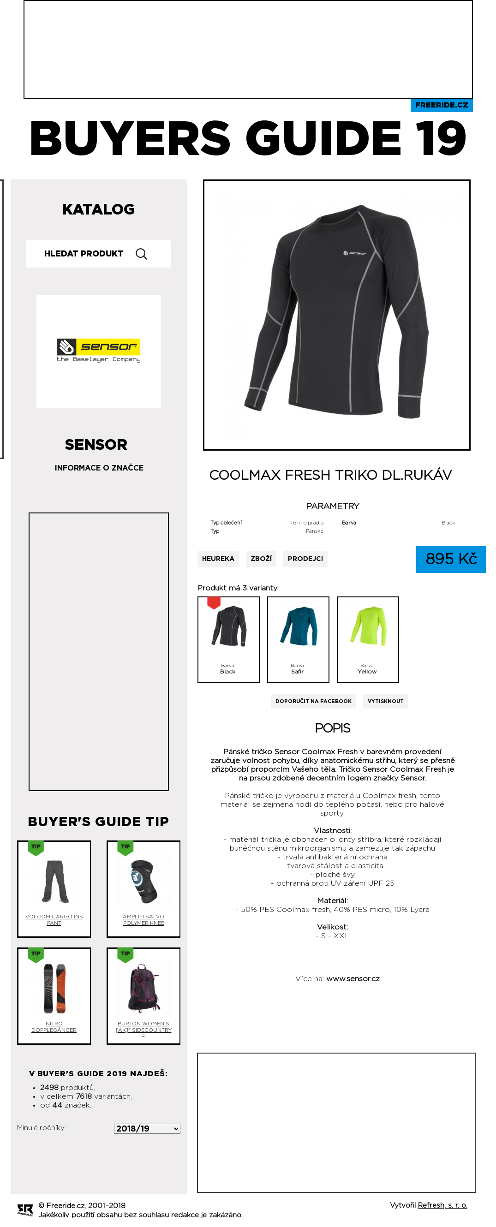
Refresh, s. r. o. (442, 1205)
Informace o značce (99, 468)
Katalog (98, 210)
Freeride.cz (441, 105)
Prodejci (305, 558)
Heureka (218, 558)
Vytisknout (386, 701)
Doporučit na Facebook (313, 701)
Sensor (96, 441)
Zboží (261, 558)
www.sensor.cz (353, 979)
